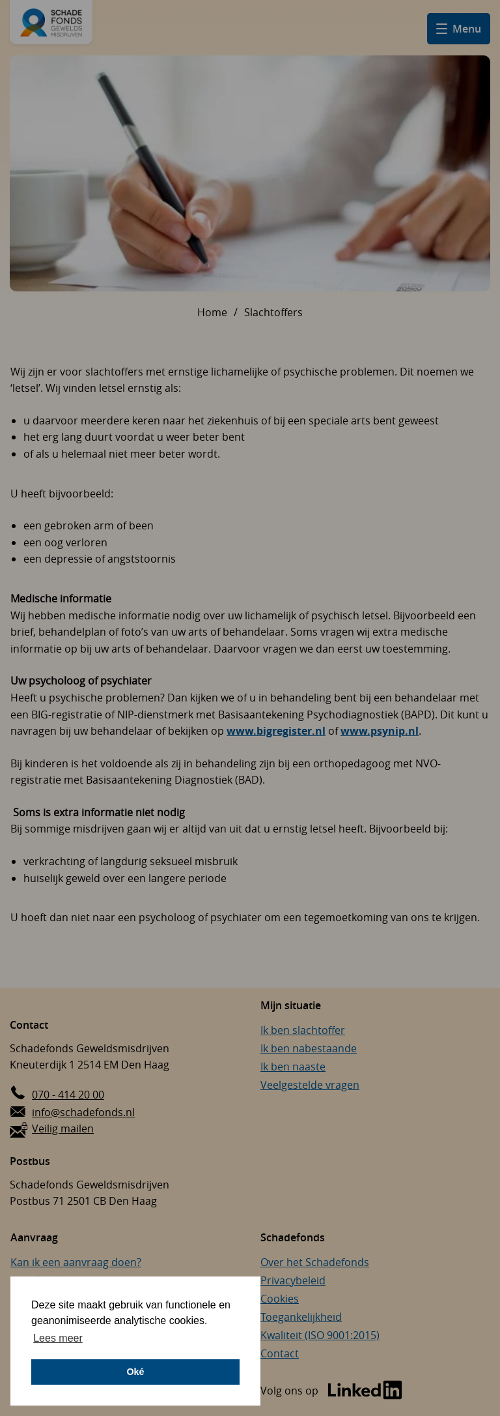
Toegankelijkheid (301, 1317)
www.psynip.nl (379, 731)
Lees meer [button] (58, 1338)
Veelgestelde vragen (309, 1085)
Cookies (279, 1298)
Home (212, 312)
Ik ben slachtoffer (302, 1030)
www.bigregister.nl (276, 731)
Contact (279, 1353)
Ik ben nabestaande (308, 1048)
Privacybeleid (293, 1280)
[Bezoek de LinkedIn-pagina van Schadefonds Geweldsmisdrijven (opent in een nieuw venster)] (331, 1391)
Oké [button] (135, 1371)
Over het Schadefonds (314, 1262)
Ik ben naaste (293, 1066)
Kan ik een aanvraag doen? (75, 1262)
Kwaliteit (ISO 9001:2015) (320, 1335)
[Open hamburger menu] (458, 28)
